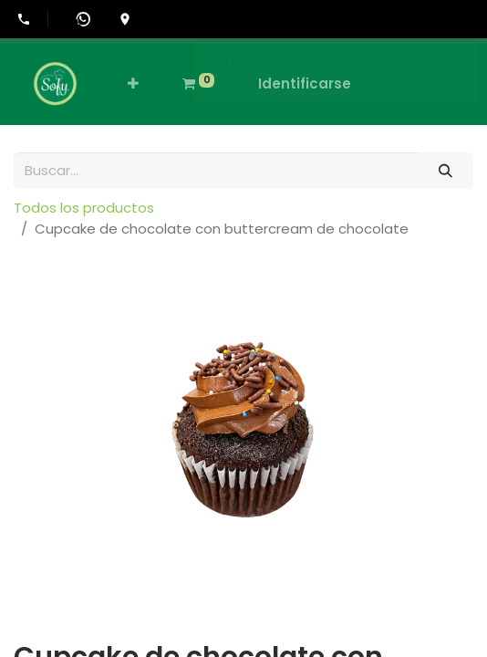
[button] (133, 84)
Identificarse (304, 83)
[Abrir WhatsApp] (83, 19)
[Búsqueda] (446, 171)
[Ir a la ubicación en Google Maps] (125, 19)
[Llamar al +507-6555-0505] (32, 19)
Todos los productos (84, 207)
